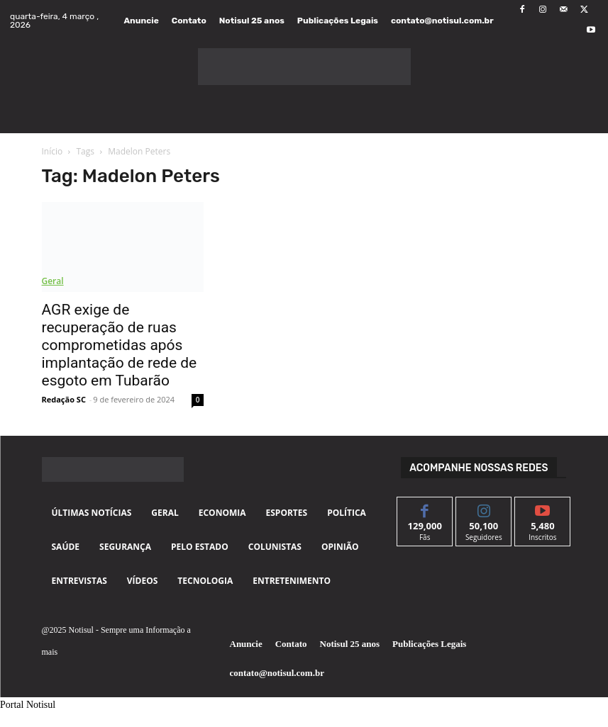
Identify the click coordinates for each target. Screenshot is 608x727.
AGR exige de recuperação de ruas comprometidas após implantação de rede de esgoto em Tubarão (119, 345)
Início (52, 151)
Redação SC (64, 399)
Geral (53, 281)
